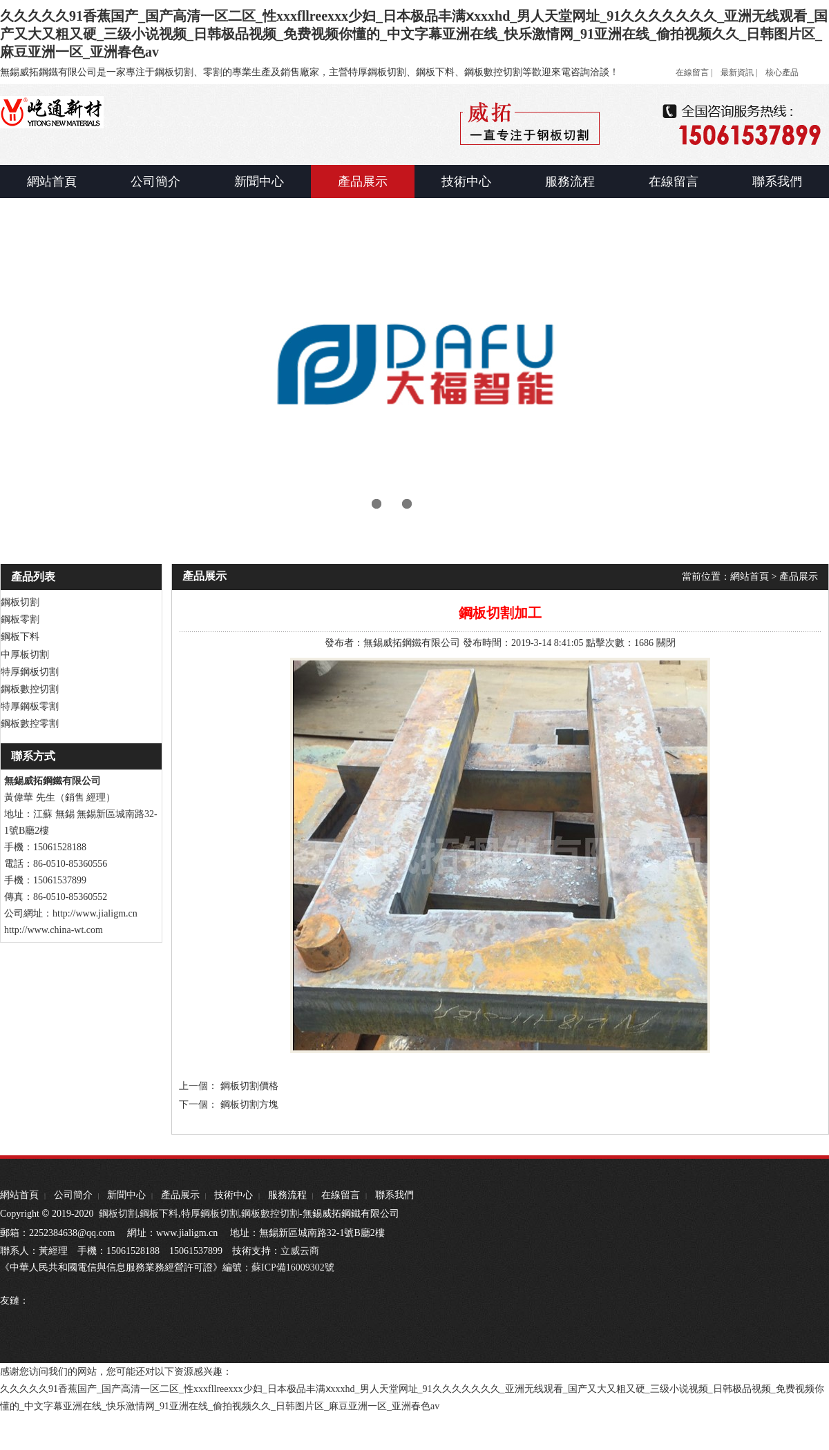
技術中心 (233, 1195)
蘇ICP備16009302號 (292, 1267)
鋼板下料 (159, 1213)
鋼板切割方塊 (249, 1104)
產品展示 (798, 576)
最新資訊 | (739, 72)
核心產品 (782, 72)
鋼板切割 (118, 1213)
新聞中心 (126, 1195)
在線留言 (340, 1195)
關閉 (666, 643)
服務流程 (287, 1195)
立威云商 (299, 1251)
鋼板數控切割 (270, 1213)
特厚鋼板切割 (210, 1213)
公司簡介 (73, 1195)
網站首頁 (749, 576)
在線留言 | (694, 72)
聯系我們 (394, 1195)
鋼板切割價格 (249, 1086)
